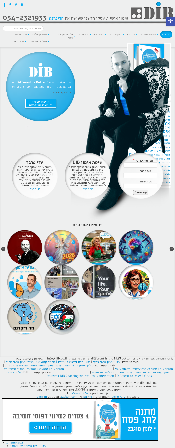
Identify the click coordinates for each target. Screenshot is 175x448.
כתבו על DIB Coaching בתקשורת (68, 376)
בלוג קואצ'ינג (14, 442)
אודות (131, 34)
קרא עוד (34, 188)
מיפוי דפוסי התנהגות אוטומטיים (25, 365)
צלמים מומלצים (79, 393)
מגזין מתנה (21, 34)
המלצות (99, 34)
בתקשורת (115, 34)
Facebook (4, 4)
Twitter (10, 4)
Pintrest (16, 4)
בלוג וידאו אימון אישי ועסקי (28, 446)
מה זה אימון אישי (103, 376)
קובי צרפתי (118, 397)
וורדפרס (42, 397)
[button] (170, 21)
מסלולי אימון (148, 34)
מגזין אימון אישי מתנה (20, 362)
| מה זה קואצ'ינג (46, 362)
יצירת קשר (18, 41)
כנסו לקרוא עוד (62, 92)
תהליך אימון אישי (83, 365)
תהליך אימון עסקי (58, 365)
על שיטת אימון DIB (129, 376)
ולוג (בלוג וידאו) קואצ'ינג (74, 362)
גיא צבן (87, 397)
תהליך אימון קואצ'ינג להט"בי (45, 369)
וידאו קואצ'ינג (39, 34)
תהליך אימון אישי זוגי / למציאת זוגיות (116, 372)
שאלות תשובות (38, 41)
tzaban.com (69, 397)
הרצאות (83, 34)
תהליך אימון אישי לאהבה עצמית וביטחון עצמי (144, 369)
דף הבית (166, 34)
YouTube (21, 4)
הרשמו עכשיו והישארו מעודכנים (40, 103)
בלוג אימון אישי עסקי (65, 36)
